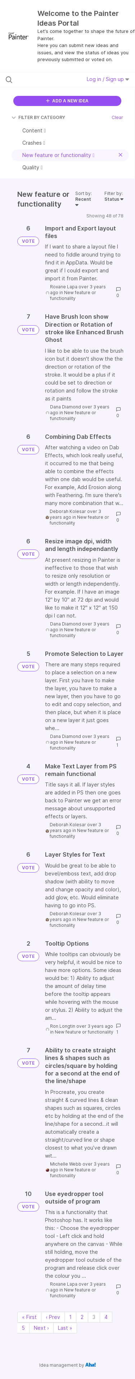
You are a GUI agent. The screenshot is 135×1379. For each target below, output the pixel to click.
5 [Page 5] (23, 1328)
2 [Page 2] (82, 1317)
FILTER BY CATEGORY (38, 117)
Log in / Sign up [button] (108, 79)
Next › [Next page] (41, 1328)
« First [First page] (29, 1317)
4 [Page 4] (106, 1317)
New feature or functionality (73, 295)
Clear (117, 117)
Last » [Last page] (65, 1328)
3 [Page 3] (94, 1317)
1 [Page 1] (70, 1317)
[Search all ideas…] (42, 79)
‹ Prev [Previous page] (53, 1317)
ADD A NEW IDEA (67, 100)
